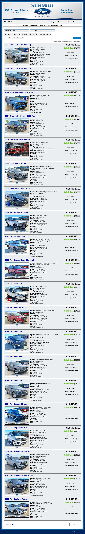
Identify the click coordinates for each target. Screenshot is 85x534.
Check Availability (71, 55)
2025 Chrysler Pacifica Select (17, 189)
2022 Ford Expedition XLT (16, 428)
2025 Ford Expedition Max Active (19, 451)
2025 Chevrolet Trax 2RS (15, 163)
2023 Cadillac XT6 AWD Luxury (18, 68)
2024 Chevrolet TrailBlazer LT (17, 140)
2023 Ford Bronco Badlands (17, 212)
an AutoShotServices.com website (76, 531)
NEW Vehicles (8, 22)
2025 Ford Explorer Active (16, 499)
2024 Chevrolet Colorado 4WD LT (19, 92)
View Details (71, 52)
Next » (74, 524)
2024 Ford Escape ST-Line (16, 404)
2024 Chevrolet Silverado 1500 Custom (21, 116)
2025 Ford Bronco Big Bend (17, 236)
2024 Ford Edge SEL (13, 331)
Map (52, 22)
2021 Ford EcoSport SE (15, 284)
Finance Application (74, 22)
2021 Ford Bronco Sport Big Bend (19, 260)
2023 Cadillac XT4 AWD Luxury (18, 45)
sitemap (3, 531)
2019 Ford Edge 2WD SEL (16, 307)
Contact (60, 22)
